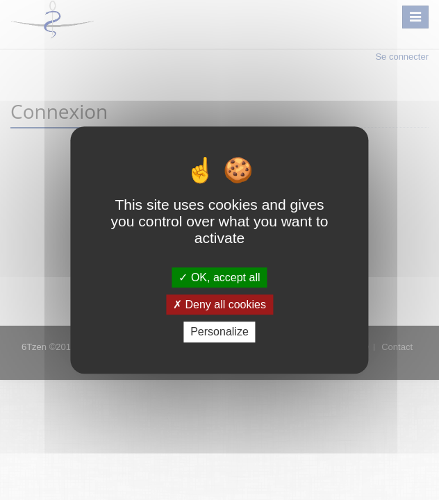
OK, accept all (219, 277)
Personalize (219, 332)
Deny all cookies (219, 304)
